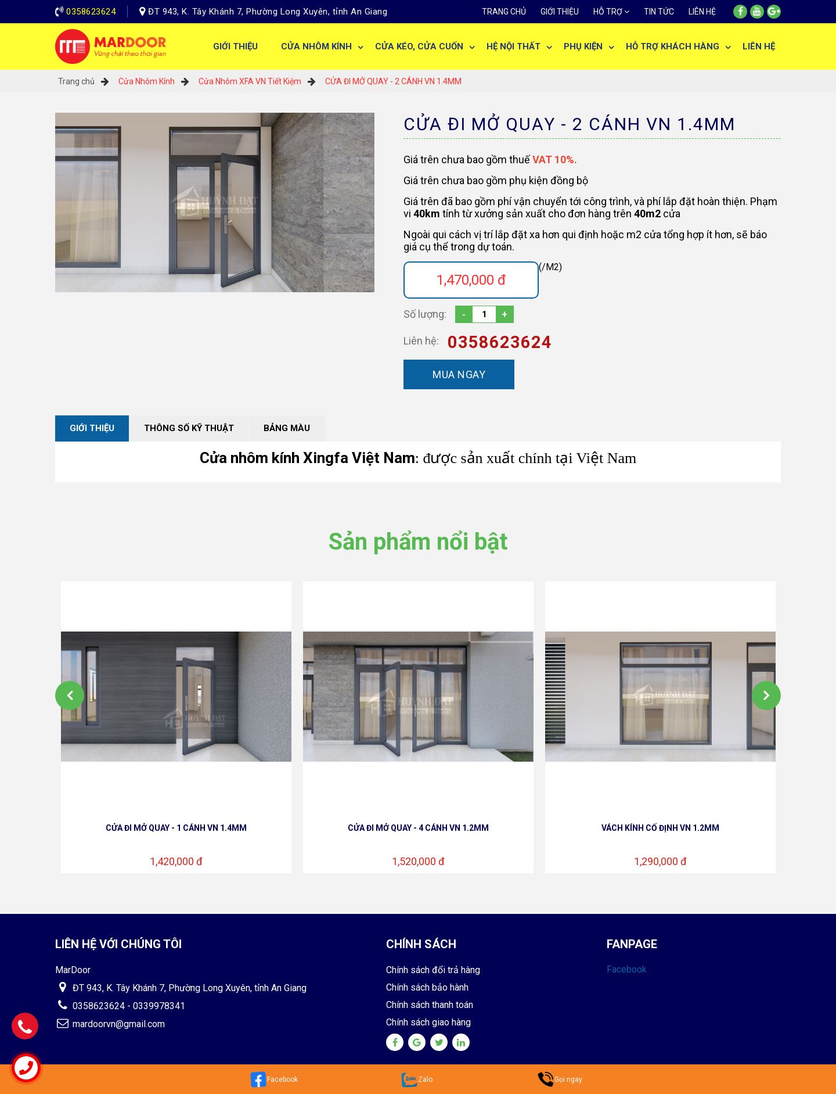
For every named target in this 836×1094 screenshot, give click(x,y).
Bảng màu (287, 428)
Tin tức (659, 11)
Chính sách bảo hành (427, 987)
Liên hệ (702, 11)
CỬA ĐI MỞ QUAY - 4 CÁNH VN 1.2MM (418, 828)
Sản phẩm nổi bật (418, 541)
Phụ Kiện (583, 46)
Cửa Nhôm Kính (316, 46)
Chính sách (421, 944)
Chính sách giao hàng (428, 1022)
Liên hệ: (421, 341)
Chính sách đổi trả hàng (433, 969)
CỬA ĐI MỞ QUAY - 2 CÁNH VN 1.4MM (393, 81)
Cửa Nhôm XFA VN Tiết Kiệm (250, 81)
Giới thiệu (559, 11)
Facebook (627, 969)
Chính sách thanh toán (429, 1004)
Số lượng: (424, 314)
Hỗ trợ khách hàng (672, 46)
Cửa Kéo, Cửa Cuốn (419, 46)
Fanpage (632, 944)
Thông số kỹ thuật (189, 428)
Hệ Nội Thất (513, 46)
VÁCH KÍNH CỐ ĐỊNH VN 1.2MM (660, 828)
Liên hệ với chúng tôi (118, 944)
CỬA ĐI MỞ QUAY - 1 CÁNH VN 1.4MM (176, 828)
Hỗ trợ (607, 11)
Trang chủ (504, 11)
